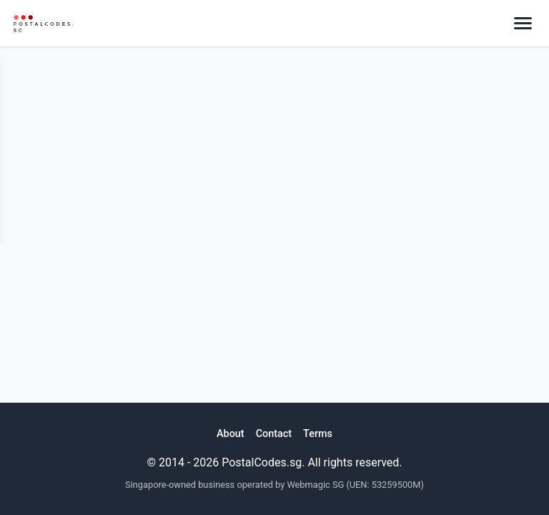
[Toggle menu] (523, 23)
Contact (274, 434)
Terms (317, 434)
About (230, 434)
